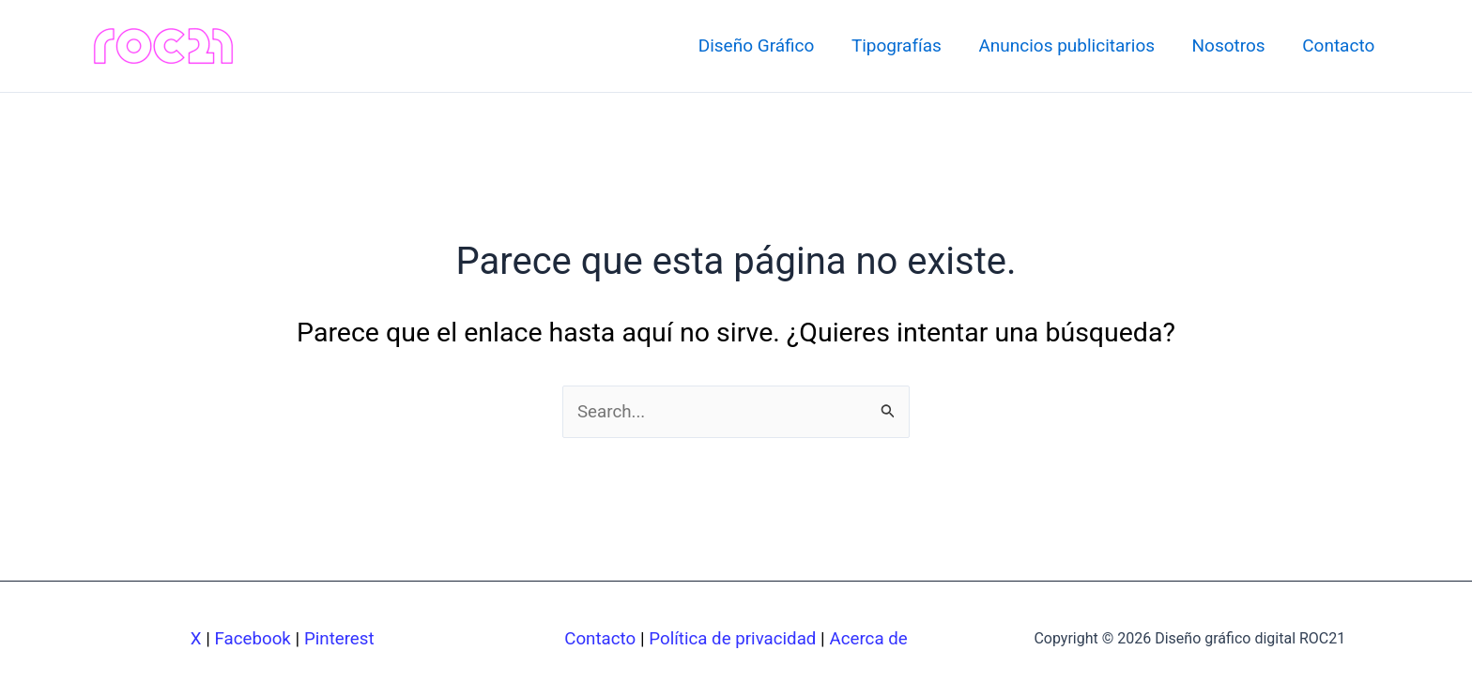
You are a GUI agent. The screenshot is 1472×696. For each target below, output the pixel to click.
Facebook (252, 639)
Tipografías (901, 45)
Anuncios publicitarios (1070, 45)
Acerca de (870, 639)
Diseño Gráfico (762, 45)
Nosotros (1230, 45)
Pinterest (340, 639)
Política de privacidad (733, 639)
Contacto (1339, 45)
